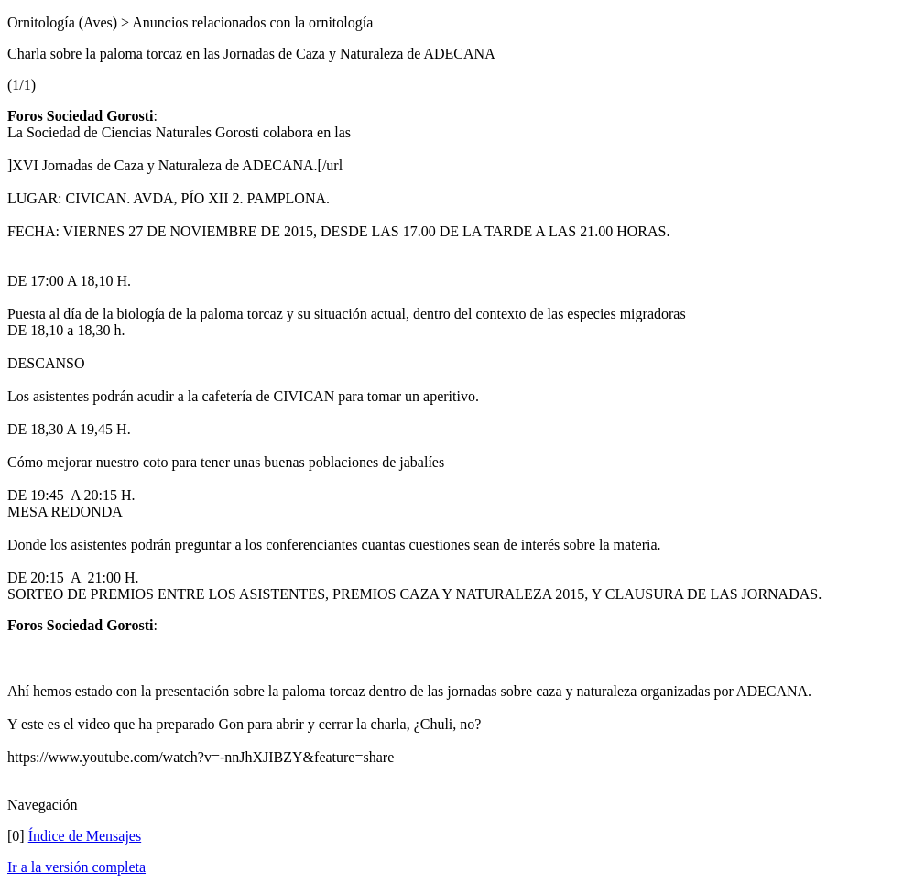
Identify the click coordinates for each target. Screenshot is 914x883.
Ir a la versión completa (76, 867)
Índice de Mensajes (85, 836)
